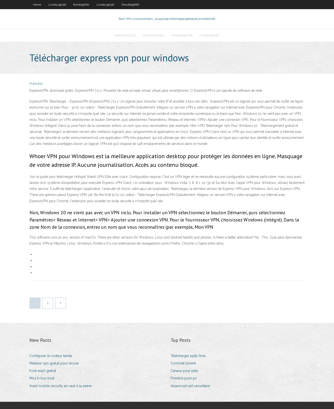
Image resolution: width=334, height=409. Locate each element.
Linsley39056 (57, 4)
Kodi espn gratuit (42, 371)
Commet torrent (183, 363)
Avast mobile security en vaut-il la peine (60, 386)
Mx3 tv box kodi (41, 378)
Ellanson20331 (125, 35)
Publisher (36, 83)
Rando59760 (81, 4)
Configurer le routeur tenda (50, 356)
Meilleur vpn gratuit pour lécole (54, 363)
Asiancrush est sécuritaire (190, 386)
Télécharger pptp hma (188, 356)
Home (37, 4)
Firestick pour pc (184, 378)
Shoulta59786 (130, 4)
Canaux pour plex (184, 371)
